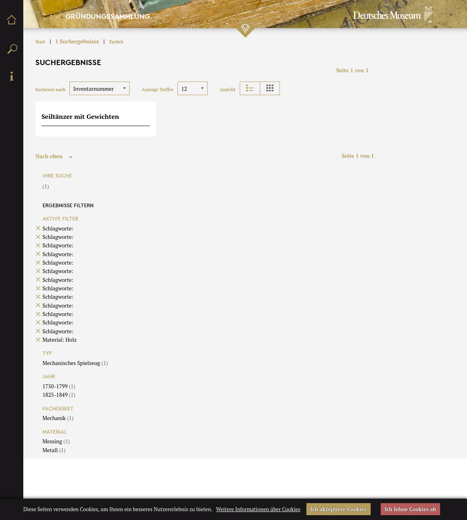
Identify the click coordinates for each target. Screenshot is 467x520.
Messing (56, 441)
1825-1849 (59, 394)
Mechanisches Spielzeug (75, 363)
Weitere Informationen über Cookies (258, 509)
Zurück (116, 42)
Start (40, 42)
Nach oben (55, 156)
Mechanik (58, 418)
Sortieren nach (50, 89)
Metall (54, 450)
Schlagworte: (58, 228)
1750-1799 (59, 386)
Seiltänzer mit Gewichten (80, 116)
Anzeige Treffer (157, 89)
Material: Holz (60, 339)
